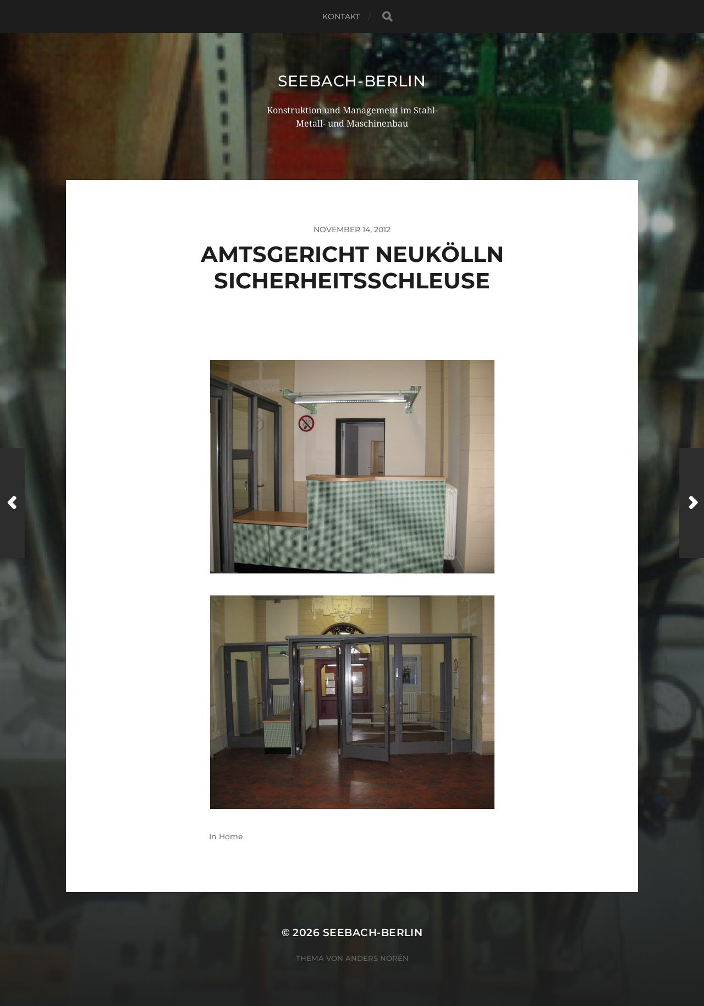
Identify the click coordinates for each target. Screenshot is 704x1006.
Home (231, 836)
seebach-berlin (352, 81)
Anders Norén (377, 958)
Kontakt (341, 16)
